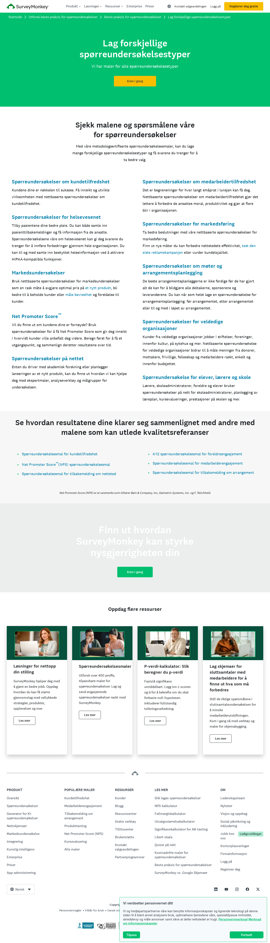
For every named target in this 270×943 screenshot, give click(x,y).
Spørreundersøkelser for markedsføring (189, 223)
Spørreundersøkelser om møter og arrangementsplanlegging (182, 269)
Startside (15, 17)
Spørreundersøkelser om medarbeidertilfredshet (199, 181)
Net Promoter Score (35, 316)
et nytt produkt (98, 287)
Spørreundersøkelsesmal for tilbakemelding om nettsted (69, 473)
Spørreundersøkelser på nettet (48, 358)
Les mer (24, 721)
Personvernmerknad (233, 919)
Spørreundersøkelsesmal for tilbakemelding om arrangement (203, 472)
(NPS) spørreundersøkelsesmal (84, 464)
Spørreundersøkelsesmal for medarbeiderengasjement (198, 463)
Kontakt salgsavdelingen (190, 6)
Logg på (215, 6)
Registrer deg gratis (244, 6)
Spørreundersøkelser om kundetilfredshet (61, 181)
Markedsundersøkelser (38, 272)
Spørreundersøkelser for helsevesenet (56, 217)
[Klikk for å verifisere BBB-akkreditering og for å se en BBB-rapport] (85, 928)
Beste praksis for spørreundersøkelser (132, 17)
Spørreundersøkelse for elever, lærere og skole (197, 377)
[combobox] (21, 889)
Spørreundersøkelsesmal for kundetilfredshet (59, 453)
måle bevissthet (78, 294)
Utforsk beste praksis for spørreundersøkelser (63, 17)
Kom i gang (135, 81)
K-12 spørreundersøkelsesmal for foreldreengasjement (197, 453)
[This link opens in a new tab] (216, 889)
